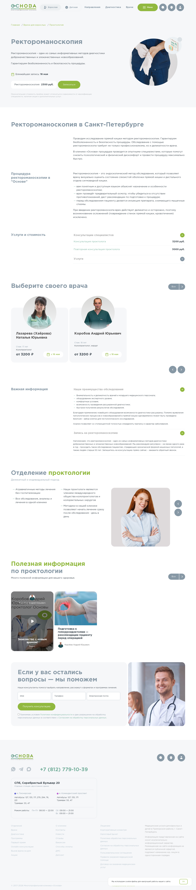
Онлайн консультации (22, 847)
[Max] (29, 769)
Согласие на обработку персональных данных (119, 847)
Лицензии (105, 826)
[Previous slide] (172, 369)
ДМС (58, 851)
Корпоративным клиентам (113, 830)
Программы (17, 838)
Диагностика (113, 7)
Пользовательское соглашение (116, 853)
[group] (76, 621)
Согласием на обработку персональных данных (82, 718)
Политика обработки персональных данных (118, 840)
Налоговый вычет (109, 834)
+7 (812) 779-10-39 (64, 770)
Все (174, 287)
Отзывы (59, 838)
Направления (92, 7)
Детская (71, 7)
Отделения (16, 826)
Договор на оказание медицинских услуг (117, 866)
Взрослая (50, 7)
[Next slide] (181, 369)
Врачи (129, 7)
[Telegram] (21, 769)
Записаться (69, 85)
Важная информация (29, 389)
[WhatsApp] (13, 769)
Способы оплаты (64, 847)
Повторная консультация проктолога (97, 249)
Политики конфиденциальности (56, 715)
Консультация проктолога (90, 242)
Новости (60, 834)
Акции (14, 855)
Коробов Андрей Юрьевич (97, 333)
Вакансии (60, 842)
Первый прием (18, 842)
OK (183, 881)
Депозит (60, 855)
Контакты (60, 830)
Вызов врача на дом (21, 851)
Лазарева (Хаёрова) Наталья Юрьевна (33, 335)
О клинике (61, 826)
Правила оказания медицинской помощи (116, 858)
